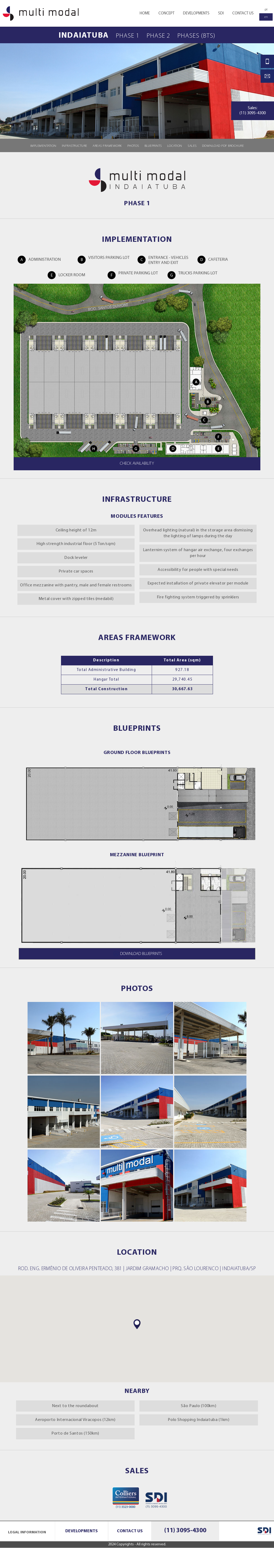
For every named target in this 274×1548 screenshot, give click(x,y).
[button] (137, 1324)
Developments (81, 1531)
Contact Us (130, 1531)
